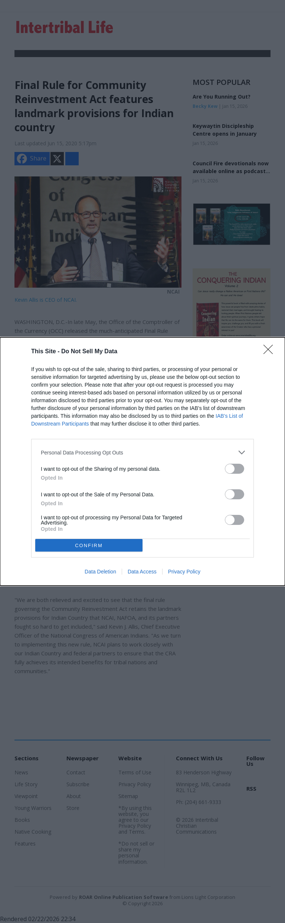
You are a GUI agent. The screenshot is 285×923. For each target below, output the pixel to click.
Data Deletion (100, 572)
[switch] (234, 469)
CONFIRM (89, 545)
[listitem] (142, 452)
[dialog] (142, 461)
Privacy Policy (184, 572)
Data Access (142, 572)
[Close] (270, 352)
